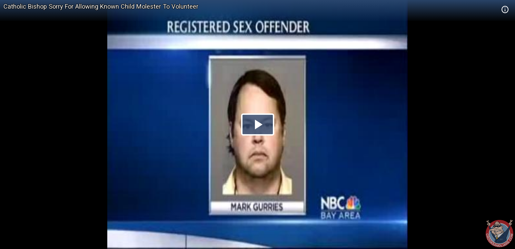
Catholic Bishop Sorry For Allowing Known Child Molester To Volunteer (100, 6)
